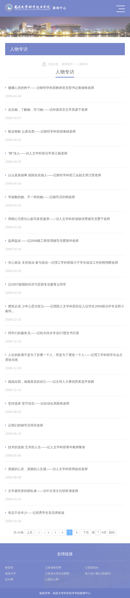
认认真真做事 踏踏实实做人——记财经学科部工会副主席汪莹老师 (54, 175)
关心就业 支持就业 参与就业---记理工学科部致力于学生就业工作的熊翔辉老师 (63, 262)
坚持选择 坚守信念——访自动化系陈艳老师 (38, 403)
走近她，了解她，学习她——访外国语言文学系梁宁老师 (48, 109)
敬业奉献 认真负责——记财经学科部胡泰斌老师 (42, 131)
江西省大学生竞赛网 (57, 573)
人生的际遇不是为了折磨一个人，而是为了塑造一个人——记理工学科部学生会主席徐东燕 (64, 357)
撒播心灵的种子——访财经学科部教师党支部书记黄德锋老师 (51, 88)
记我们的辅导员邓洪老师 (25, 425)
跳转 (112, 532)
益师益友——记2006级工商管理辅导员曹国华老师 (43, 241)
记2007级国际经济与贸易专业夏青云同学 (37, 284)
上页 (30, 532)
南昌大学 (10, 573)
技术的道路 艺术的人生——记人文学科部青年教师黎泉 (46, 447)
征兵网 (9, 579)
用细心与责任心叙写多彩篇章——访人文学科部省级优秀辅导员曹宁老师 (59, 219)
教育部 (9, 567)
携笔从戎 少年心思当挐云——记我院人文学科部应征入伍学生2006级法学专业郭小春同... (64, 308)
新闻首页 (67, 64)
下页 (86, 532)
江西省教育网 (53, 567)
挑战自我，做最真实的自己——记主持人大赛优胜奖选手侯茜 (51, 381)
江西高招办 (91, 567)
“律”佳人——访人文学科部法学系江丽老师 (37, 153)
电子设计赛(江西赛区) (98, 573)
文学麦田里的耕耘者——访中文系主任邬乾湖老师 (43, 491)
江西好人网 (52, 579)
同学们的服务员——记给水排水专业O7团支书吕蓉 (43, 333)
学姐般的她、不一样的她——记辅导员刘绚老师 (41, 197)
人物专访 (82, 64)
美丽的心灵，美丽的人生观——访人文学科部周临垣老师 (48, 469)
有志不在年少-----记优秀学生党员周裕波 (36, 513)
